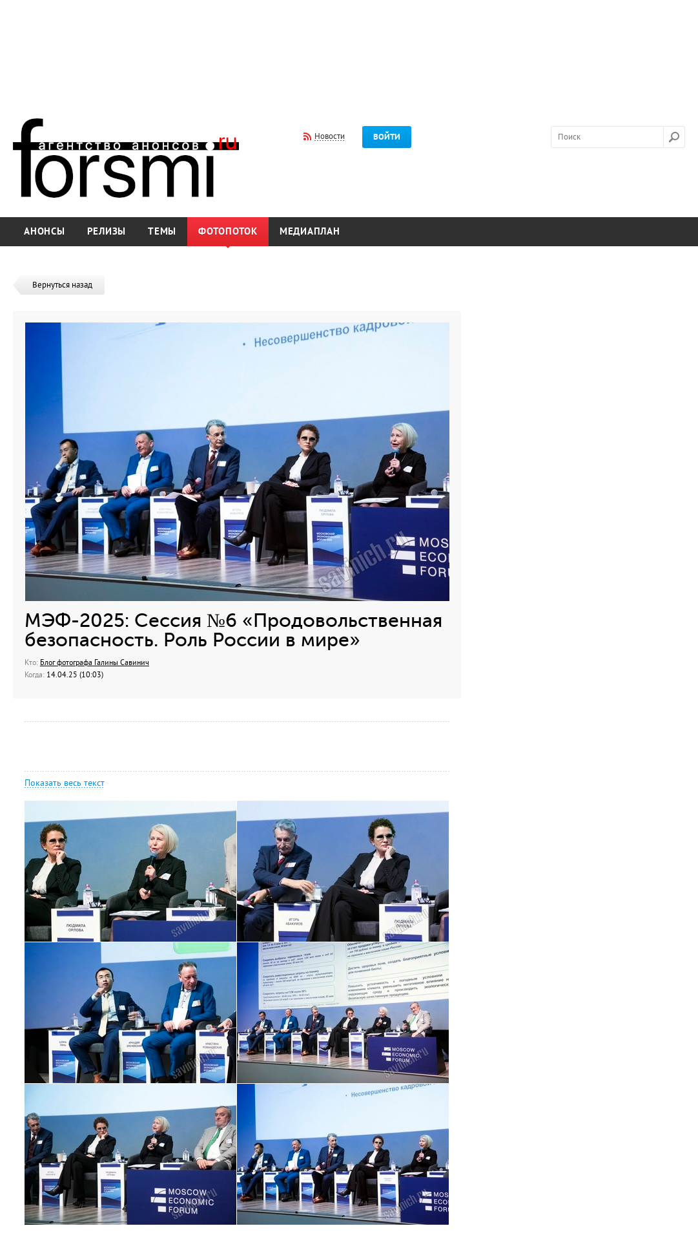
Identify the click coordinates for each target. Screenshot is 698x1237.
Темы (162, 231)
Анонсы (44, 231)
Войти (386, 137)
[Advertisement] (349, 50)
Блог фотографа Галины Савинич (94, 662)
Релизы (107, 231)
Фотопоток (228, 231)
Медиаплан (310, 231)
